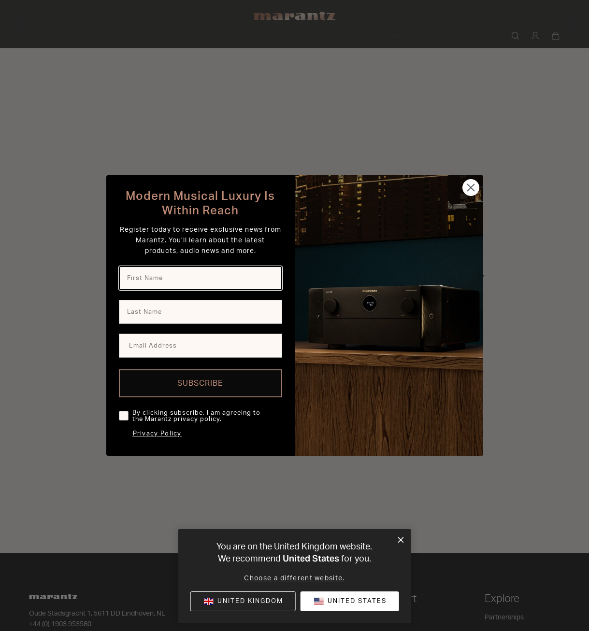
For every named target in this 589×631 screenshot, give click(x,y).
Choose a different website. (294, 578)
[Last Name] (200, 312)
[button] (349, 601)
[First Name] (200, 278)
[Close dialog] (470, 187)
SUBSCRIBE (200, 383)
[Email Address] (200, 346)
